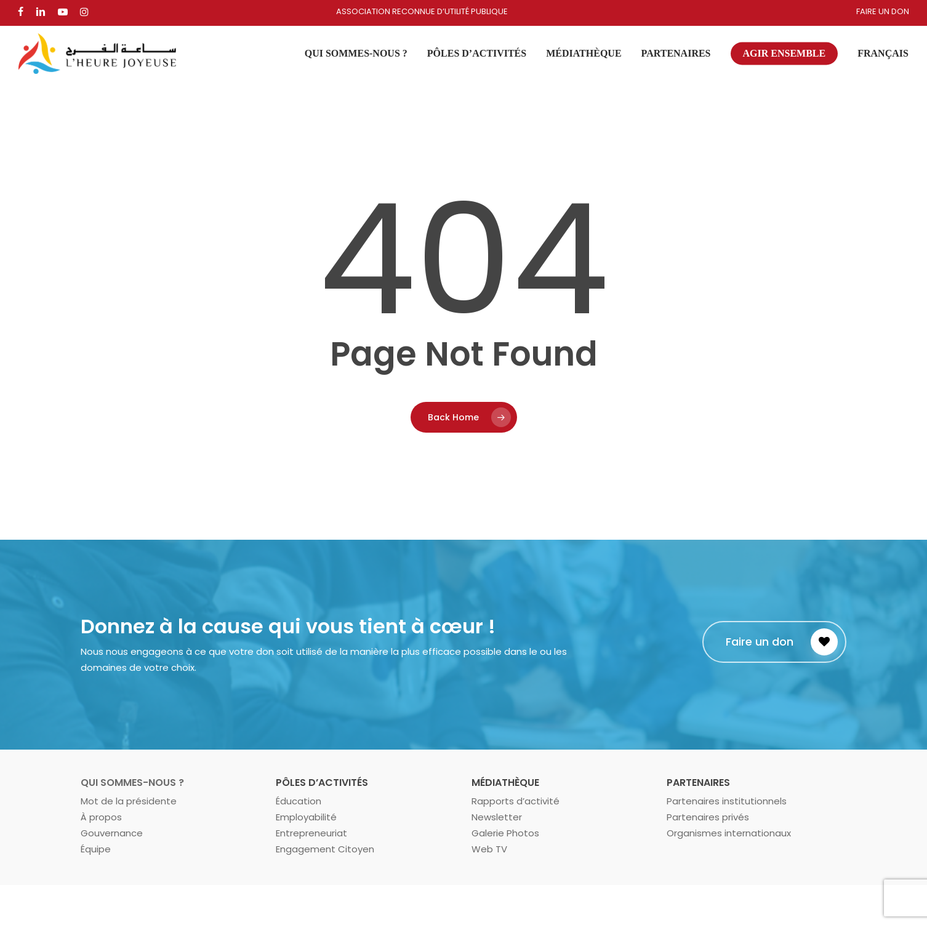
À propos (101, 817)
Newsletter (497, 817)
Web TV (489, 849)
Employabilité (306, 817)
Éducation (298, 801)
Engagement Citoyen (325, 849)
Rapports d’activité (516, 801)
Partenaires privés (708, 817)
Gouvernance (112, 833)
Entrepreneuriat (311, 833)
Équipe (96, 849)
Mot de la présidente (129, 801)
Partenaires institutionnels (727, 801)
